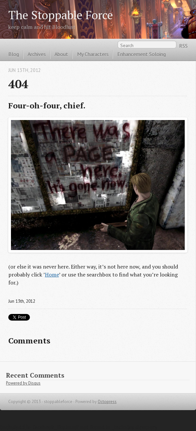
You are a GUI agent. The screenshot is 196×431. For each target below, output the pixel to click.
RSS (183, 45)
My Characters (93, 54)
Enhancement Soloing (141, 54)
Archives (37, 54)
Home (52, 274)
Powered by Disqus (23, 383)
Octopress (107, 401)
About (61, 54)
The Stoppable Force (60, 15)
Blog (13, 54)
